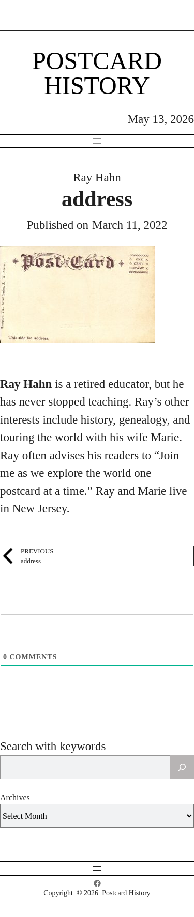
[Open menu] (97, 141)
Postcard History (97, 73)
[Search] (182, 767)
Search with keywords (53, 746)
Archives (15, 797)
